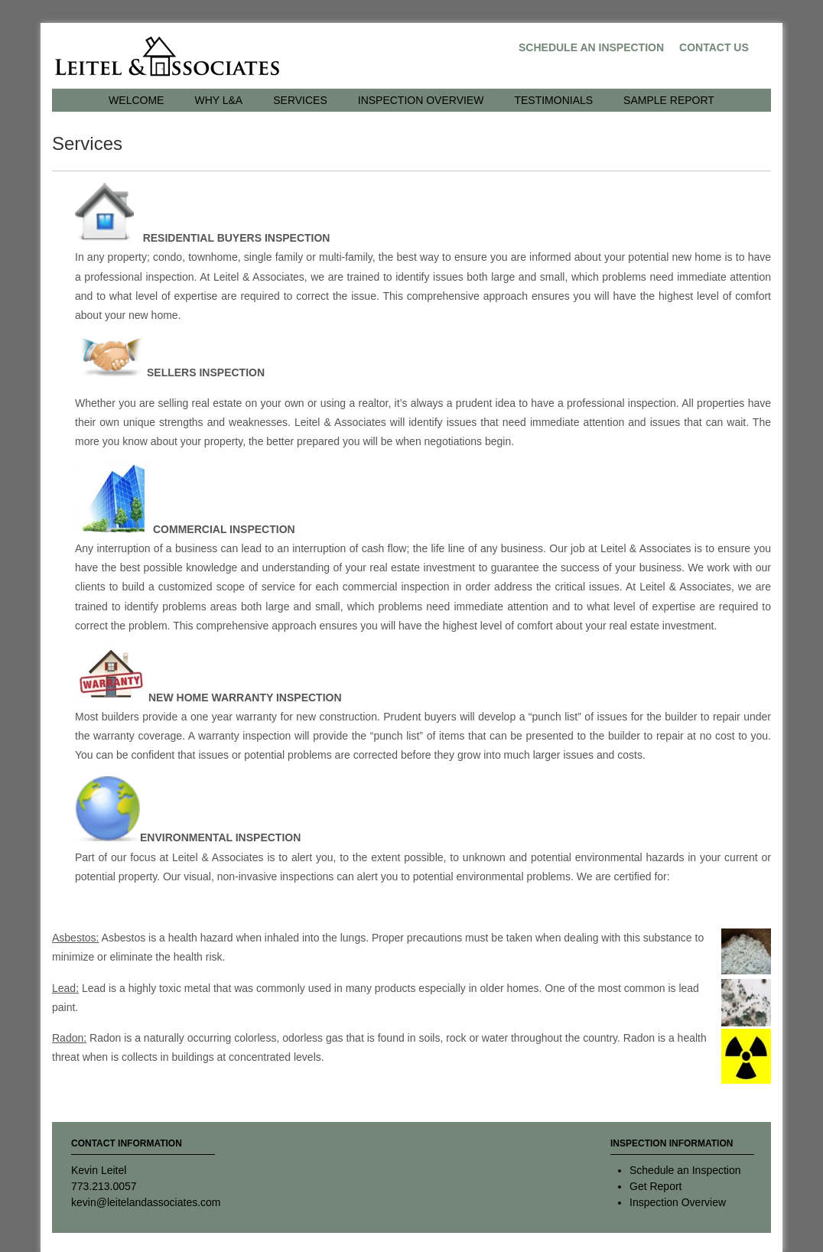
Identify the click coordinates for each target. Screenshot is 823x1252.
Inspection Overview (421, 100)
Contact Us (714, 47)
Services (300, 100)
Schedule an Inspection (591, 47)
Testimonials (553, 100)
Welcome (136, 100)
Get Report (655, 1186)
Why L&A (218, 100)
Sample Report (668, 100)
